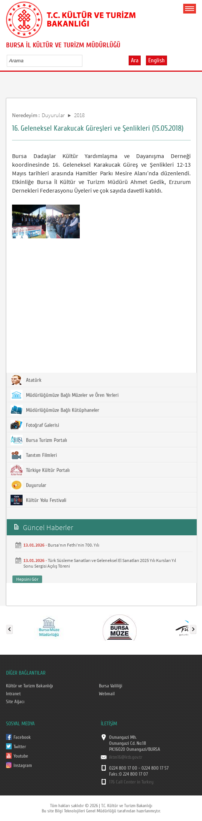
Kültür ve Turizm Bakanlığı (29, 685)
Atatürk (26, 380)
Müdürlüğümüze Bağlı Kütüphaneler (55, 410)
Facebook (22, 737)
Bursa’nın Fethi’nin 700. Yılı (73, 545)
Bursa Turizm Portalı (39, 440)
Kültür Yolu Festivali (38, 500)
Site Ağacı (15, 701)
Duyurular (53, 115)
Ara (134, 60)
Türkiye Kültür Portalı (40, 470)
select (84, 60)
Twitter (20, 746)
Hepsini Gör (27, 579)
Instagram (23, 765)
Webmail (107, 693)
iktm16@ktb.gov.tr (125, 757)
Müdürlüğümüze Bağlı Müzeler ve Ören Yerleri (64, 395)
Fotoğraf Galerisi (35, 425)
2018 (79, 115)
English (156, 60)
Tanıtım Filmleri (34, 455)
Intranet (13, 693)
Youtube (21, 756)
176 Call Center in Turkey (131, 782)
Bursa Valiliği (110, 685)
